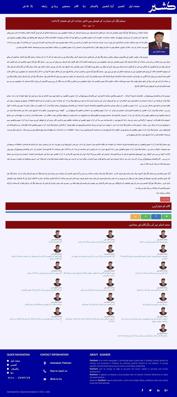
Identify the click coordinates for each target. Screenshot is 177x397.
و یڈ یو (54, 6)
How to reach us (58, 371)
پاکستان (94, 6)
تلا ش (28, 6)
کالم (76, 6)
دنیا (84, 6)
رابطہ (44, 6)
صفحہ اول (134, 6)
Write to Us (56, 379)
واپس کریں (165, 199)
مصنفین (66, 6)
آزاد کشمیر (108, 6)
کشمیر (121, 6)
